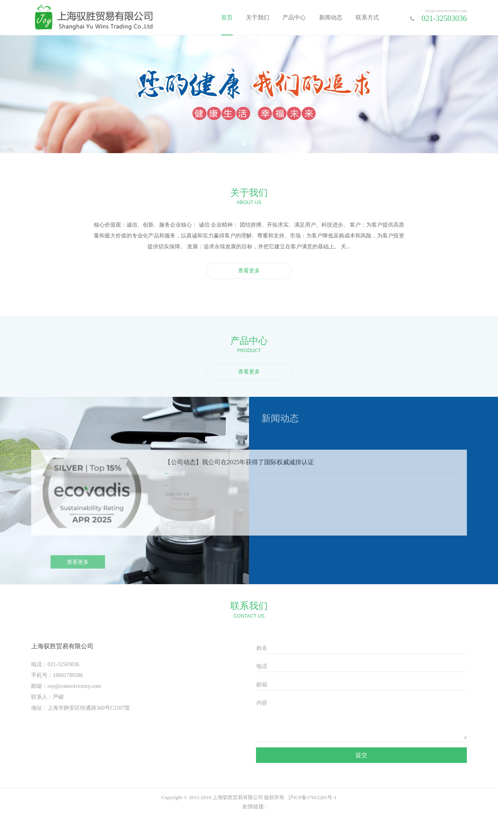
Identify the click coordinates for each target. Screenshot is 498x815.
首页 (227, 17)
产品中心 (294, 17)
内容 (261, 703)
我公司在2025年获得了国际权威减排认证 (258, 467)
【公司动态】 (183, 467)
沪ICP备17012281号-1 (312, 797)
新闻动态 (330, 17)
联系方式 (367, 17)
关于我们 (257, 17)
